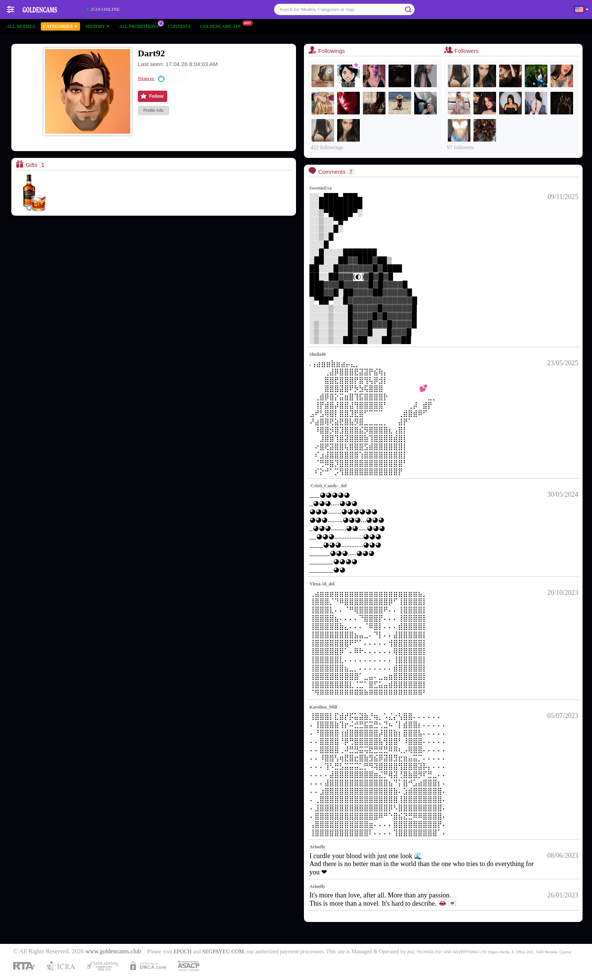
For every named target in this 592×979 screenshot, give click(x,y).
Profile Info (153, 110)
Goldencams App (222, 25)
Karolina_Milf (324, 707)
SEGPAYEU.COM (223, 951)
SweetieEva (321, 188)
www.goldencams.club (113, 951)
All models (21, 26)
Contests (179, 26)
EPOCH (182, 951)
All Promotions (140, 25)
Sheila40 (318, 354)
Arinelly (317, 846)
